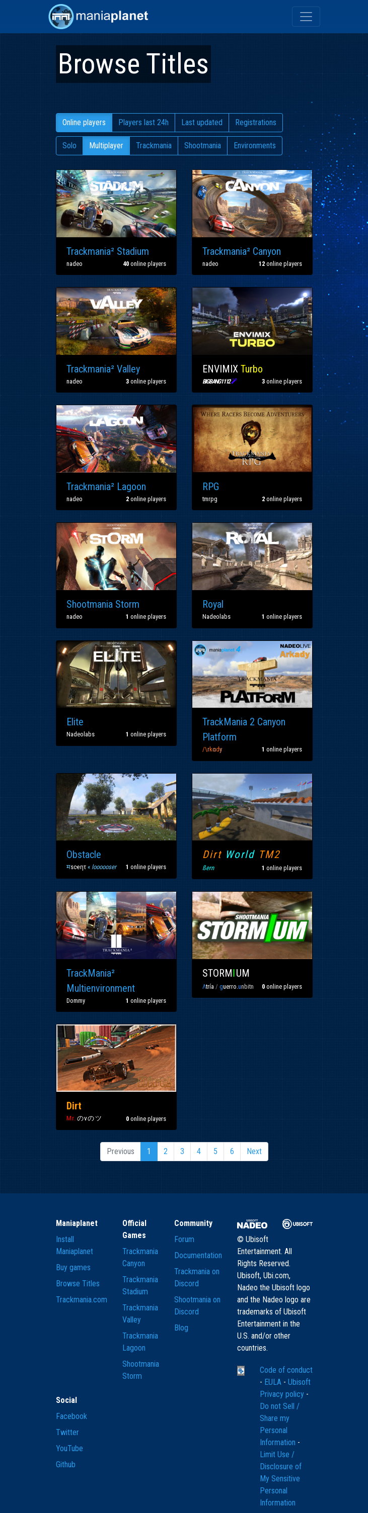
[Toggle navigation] (306, 17)
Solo (69, 145)
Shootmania (202, 145)
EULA (273, 1382)
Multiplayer (106, 145)
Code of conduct (286, 1370)
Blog (181, 1328)
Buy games (73, 1267)
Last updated (202, 122)
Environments (255, 145)
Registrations (255, 122)
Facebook (71, 1416)
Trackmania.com (81, 1299)
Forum (184, 1239)
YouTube (69, 1448)
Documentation (198, 1255)
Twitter (67, 1432)
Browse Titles (78, 1283)
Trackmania (154, 145)
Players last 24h (143, 122)
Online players (84, 122)
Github (66, 1464)
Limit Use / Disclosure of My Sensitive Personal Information (281, 1478)
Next (254, 1151)
